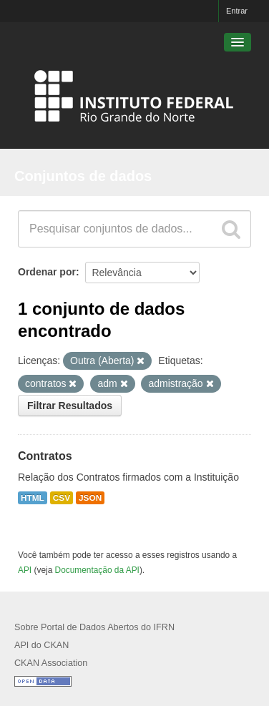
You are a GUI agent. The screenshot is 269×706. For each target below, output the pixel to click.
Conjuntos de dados (83, 176)
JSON (90, 498)
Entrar (237, 10)
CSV (61, 498)
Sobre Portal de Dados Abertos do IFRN (94, 627)
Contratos (45, 456)
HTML (32, 498)
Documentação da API (97, 570)
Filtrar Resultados (69, 405)
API (24, 570)
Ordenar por (47, 272)
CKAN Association (50, 663)
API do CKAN (41, 645)
